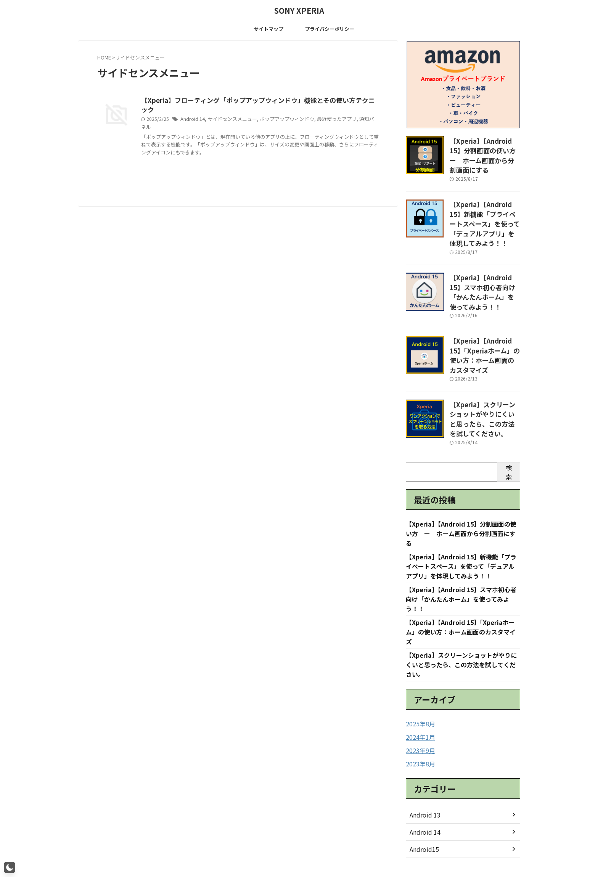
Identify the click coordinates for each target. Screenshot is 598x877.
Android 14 (192, 110)
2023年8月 (419, 720)
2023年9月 (419, 708)
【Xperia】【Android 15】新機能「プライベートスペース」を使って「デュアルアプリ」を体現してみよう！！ (485, 207)
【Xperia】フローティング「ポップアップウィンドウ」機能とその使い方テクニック (257, 100)
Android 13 (423, 771)
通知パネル (358, 110)
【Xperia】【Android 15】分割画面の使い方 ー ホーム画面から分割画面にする (485, 148)
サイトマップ (268, 28)
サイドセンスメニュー (229, 110)
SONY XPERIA (299, 10)
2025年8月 (419, 682)
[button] (9, 867)
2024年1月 (419, 695)
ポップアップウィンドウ (280, 110)
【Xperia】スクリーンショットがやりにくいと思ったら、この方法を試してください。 (485, 374)
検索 (509, 424)
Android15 (423, 806)
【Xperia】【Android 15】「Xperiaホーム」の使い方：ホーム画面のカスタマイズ (484, 319)
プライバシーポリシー (329, 28)
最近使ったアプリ (326, 110)
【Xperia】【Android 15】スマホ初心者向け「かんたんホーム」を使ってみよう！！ (485, 261)
